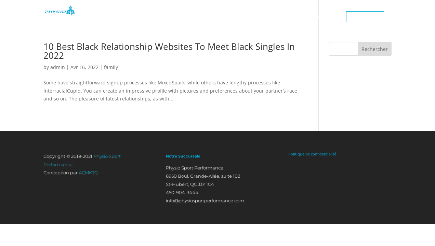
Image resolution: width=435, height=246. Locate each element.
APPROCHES (228, 16)
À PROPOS (191, 16)
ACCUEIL (159, 16)
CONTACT (326, 16)
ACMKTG (88, 172)
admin (57, 67)
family (111, 67)
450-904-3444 (365, 16)
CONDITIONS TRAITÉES (279, 16)
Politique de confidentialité (312, 153)
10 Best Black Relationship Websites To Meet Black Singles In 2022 (169, 51)
